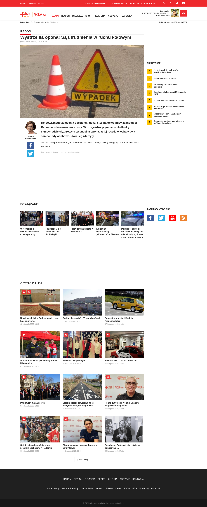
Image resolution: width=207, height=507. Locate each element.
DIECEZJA (77, 16)
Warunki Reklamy (70, 488)
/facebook (155, 488)
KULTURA (100, 16)
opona (63, 152)
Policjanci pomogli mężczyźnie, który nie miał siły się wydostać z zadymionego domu (132, 224)
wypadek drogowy (52, 152)
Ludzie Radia (87, 488)
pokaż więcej (82, 459)
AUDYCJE (113, 16)
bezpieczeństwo (74, 152)
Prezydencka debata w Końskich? (82, 222)
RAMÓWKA (126, 16)
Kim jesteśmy (53, 488)
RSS (134, 488)
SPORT (89, 16)
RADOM (55, 16)
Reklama (32, 3)
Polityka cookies (113, 488)
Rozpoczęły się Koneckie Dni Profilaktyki (57, 223)
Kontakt (23, 3)
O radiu (41, 3)
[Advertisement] (92, 171)
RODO (126, 488)
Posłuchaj (144, 488)
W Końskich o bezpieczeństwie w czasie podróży (31, 223)
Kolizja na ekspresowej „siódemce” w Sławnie (107, 223)
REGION (65, 16)
